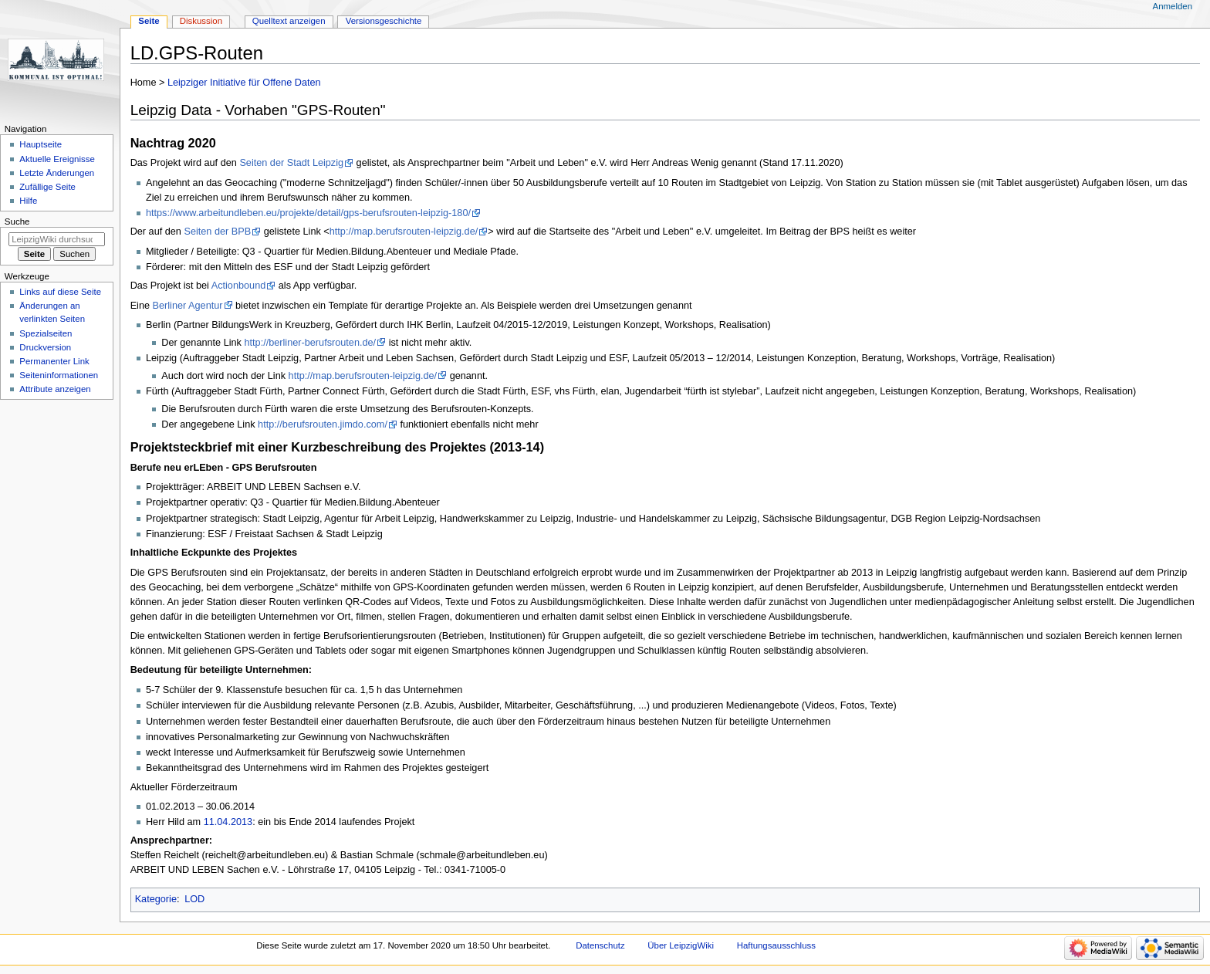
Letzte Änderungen (56, 173)
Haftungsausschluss (776, 945)
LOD (194, 899)
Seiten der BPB (217, 231)
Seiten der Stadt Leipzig (291, 162)
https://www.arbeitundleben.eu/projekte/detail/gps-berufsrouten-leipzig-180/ (308, 213)
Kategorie (156, 899)
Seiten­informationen (58, 375)
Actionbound (238, 285)
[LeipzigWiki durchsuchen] (56, 239)
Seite (148, 20)
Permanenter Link (54, 361)
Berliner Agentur (188, 305)
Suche (17, 221)
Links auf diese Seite (60, 291)
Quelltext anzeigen (289, 20)
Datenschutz (600, 945)
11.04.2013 (228, 822)
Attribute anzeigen (54, 389)
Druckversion (45, 347)
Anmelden (1173, 6)
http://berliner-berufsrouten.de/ (310, 342)
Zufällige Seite (47, 186)
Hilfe (28, 200)
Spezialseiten (45, 333)
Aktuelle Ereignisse (56, 159)
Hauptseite (40, 144)
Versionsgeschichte (384, 20)
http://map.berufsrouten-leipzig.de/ (404, 231)
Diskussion (201, 20)
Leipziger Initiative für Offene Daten (244, 82)
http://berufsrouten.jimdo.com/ (322, 424)
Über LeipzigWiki (680, 945)
